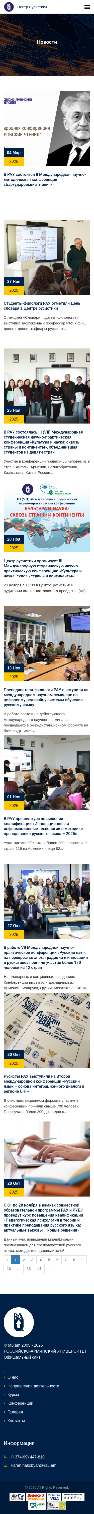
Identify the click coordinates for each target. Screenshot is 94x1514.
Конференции (20, 1403)
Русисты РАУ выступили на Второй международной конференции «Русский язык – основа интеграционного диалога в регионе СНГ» (44, 1084)
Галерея (15, 1412)
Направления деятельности (33, 1386)
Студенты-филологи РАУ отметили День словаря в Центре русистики (42, 306)
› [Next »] (48, 1268)
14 (39, 1268)
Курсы (13, 1394)
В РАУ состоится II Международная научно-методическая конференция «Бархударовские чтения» (45, 179)
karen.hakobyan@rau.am (33, 1465)
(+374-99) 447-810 (28, 1457)
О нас (13, 1377)
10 (9, 1268)
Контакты (16, 1421)
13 (29, 1268)
